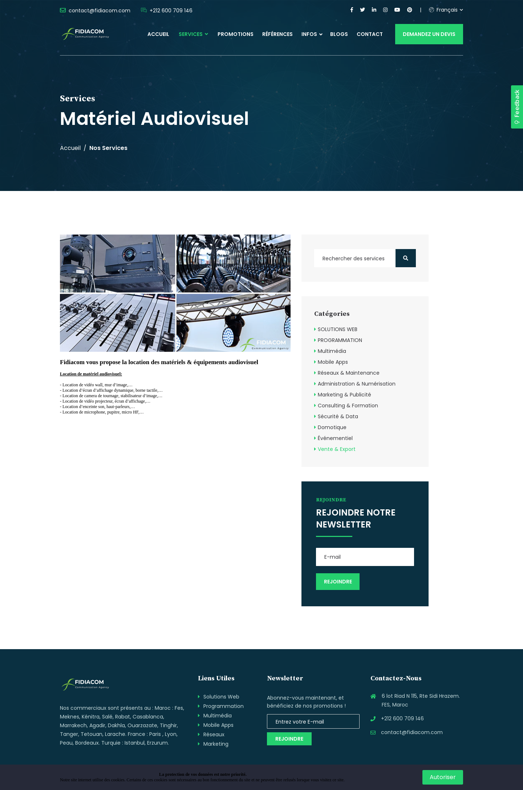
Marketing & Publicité (344, 394)
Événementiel (335, 438)
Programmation (223, 706)
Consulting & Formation (348, 405)
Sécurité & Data (338, 416)
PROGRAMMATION (340, 340)
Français (443, 9)
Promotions (236, 34)
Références (277, 34)
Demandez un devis (429, 34)
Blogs (339, 34)
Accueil (158, 34)
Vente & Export (337, 449)
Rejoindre (289, 738)
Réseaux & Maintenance (349, 372)
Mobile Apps (333, 362)
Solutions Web (221, 696)
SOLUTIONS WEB (337, 329)
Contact (370, 34)
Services (193, 34)
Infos (309, 34)
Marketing (215, 743)
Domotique (332, 427)
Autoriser (443, 777)
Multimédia (332, 351)
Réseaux (213, 734)
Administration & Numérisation (357, 383)
